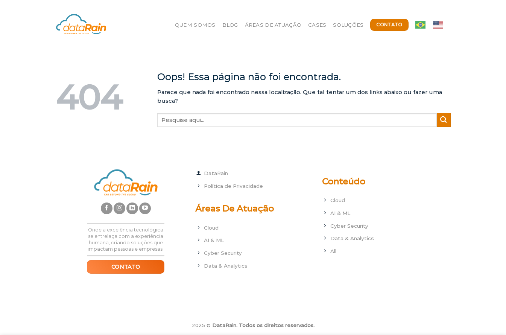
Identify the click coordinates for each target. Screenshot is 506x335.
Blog (230, 25)
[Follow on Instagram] (119, 208)
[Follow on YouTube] (145, 208)
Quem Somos (195, 25)
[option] (440, 25)
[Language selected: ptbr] (433, 24)
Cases (317, 25)
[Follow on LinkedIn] (132, 208)
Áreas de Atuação (273, 25)
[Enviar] (444, 120)
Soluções (348, 25)
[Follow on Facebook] (106, 208)
